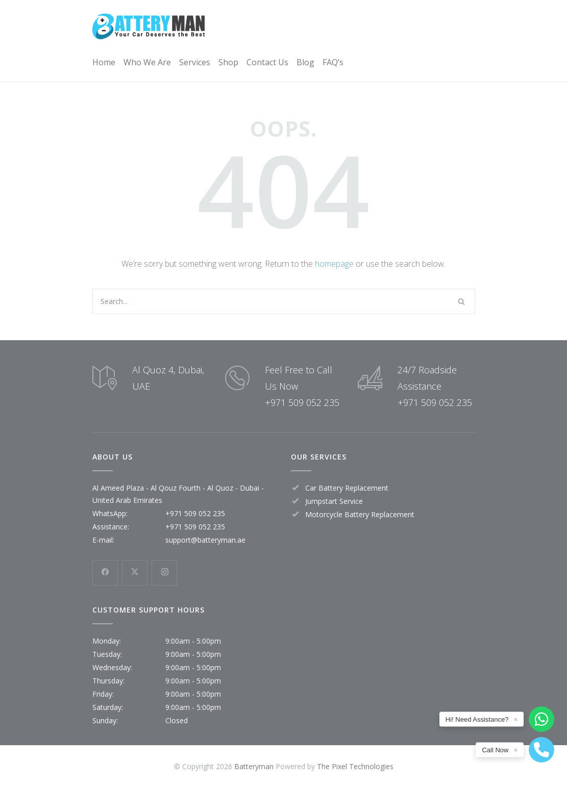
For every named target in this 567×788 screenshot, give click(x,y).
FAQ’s (333, 62)
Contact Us (267, 62)
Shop (228, 62)
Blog (305, 62)
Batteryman (254, 766)
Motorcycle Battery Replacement (359, 514)
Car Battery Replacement (346, 488)
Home (103, 62)
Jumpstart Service (334, 501)
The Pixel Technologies (355, 766)
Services (194, 62)
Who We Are (147, 62)
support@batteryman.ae (205, 540)
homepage (334, 263)
